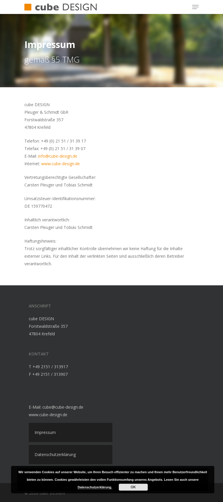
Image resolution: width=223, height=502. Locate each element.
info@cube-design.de (57, 156)
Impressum (45, 432)
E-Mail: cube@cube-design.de (56, 407)
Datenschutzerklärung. (95, 487)
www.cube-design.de (60, 163)
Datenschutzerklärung (55, 454)
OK (133, 487)
